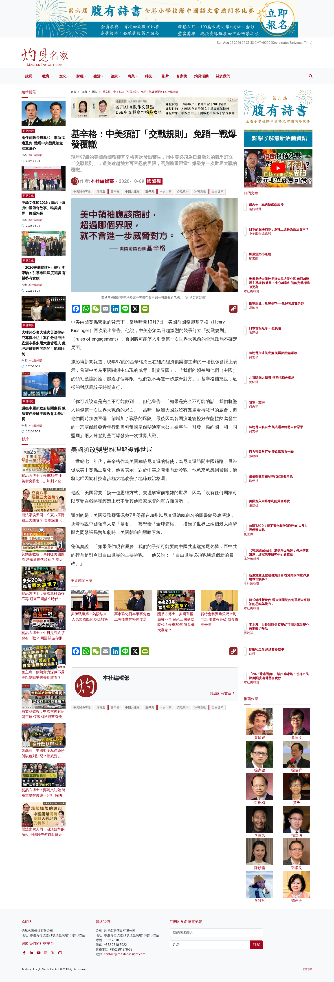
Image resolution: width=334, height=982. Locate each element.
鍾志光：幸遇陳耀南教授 (292, 205)
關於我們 (223, 76)
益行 (278, 653)
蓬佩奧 (149, 191)
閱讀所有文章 (222, 693)
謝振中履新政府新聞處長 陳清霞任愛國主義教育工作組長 (44, 413)
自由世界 (217, 191)
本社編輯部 (102, 181)
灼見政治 (28, 130)
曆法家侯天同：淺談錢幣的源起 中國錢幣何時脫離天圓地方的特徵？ (44, 834)
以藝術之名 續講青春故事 (292, 649)
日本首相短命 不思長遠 (291, 328)
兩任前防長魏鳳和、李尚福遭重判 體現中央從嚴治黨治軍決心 (43, 143)
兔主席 (280, 538)
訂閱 (256, 944)
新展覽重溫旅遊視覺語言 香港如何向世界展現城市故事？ (292, 579)
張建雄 (280, 332)
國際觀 (154, 181)
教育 (45, 76)
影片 (165, 76)
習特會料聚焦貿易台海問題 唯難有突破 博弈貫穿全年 (220, 612)
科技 (148, 76)
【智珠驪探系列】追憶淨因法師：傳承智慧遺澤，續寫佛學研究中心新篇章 (292, 554)
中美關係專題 (82, 191)
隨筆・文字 (283, 402)
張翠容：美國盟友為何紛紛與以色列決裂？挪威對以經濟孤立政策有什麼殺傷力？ (43, 756)
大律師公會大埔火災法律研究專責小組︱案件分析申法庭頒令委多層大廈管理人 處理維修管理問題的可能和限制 (44, 343)
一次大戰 (165, 191)
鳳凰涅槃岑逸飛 (286, 254)
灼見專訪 (28, 325)
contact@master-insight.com (124, 954)
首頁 (73, 91)
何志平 (280, 361)
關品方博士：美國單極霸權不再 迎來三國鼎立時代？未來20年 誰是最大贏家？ (176, 615)
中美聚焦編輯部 (286, 238)
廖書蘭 (280, 258)
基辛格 (115, 191)
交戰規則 (183, 191)
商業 (131, 76)
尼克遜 (101, 191)
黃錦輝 (280, 386)
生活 (97, 76)
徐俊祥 (280, 485)
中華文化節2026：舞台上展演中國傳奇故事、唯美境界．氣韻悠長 (44, 208)
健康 (114, 76)
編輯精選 (281, 209)
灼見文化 (28, 195)
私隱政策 (307, 969)
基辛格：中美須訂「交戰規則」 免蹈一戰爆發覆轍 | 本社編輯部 (140, 91)
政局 (28, 76)
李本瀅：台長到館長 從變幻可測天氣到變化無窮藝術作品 (292, 628)
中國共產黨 (132, 191)
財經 (80, 76)
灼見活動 (201, 76)
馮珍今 (280, 312)
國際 (94, 91)
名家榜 (181, 76)
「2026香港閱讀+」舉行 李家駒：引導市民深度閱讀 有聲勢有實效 (44, 272)
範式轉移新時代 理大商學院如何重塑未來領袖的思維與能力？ (292, 604)
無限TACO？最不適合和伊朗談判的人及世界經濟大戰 (292, 530)
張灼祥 (280, 637)
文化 (62, 76)
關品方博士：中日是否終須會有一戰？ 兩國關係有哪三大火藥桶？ (44, 638)
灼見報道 (28, 401)
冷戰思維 (200, 191)
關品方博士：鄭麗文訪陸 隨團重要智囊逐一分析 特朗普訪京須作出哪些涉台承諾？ (44, 795)
